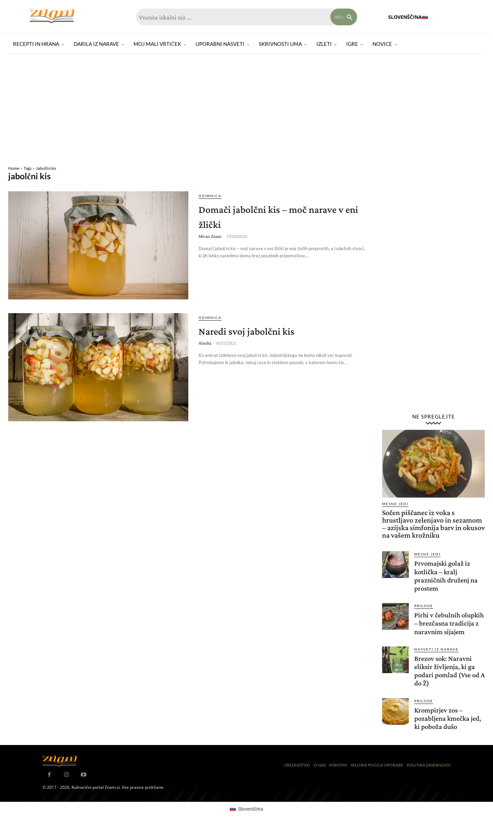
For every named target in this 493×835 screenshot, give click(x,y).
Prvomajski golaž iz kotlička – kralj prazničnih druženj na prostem (448, 575)
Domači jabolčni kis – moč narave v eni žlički (272, 216)
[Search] (343, 17)
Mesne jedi (395, 504)
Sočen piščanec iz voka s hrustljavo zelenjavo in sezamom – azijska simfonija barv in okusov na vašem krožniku (433, 523)
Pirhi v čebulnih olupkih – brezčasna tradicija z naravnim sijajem (445, 627)
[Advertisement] (246, 110)
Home (13, 168)
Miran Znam (210, 236)
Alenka (205, 343)
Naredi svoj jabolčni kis (263, 330)
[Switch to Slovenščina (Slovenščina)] (246, 817)
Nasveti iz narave (436, 657)
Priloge (423, 606)
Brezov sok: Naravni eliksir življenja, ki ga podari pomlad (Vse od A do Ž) (448, 679)
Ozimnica (210, 196)
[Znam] (52, 16)
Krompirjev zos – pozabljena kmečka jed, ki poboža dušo (443, 726)
